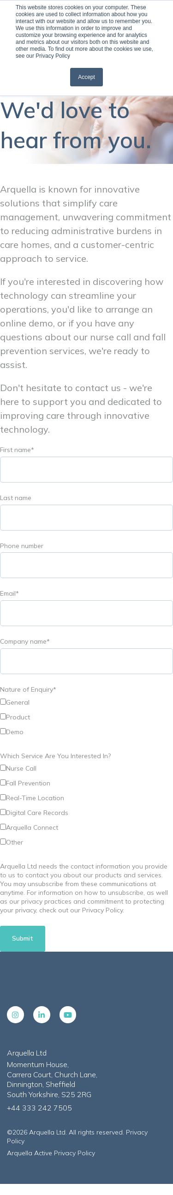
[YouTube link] (68, 1014)
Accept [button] (86, 77)
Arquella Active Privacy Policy (51, 1153)
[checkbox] (86, 718)
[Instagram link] (15, 1014)
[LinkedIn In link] (41, 1014)
